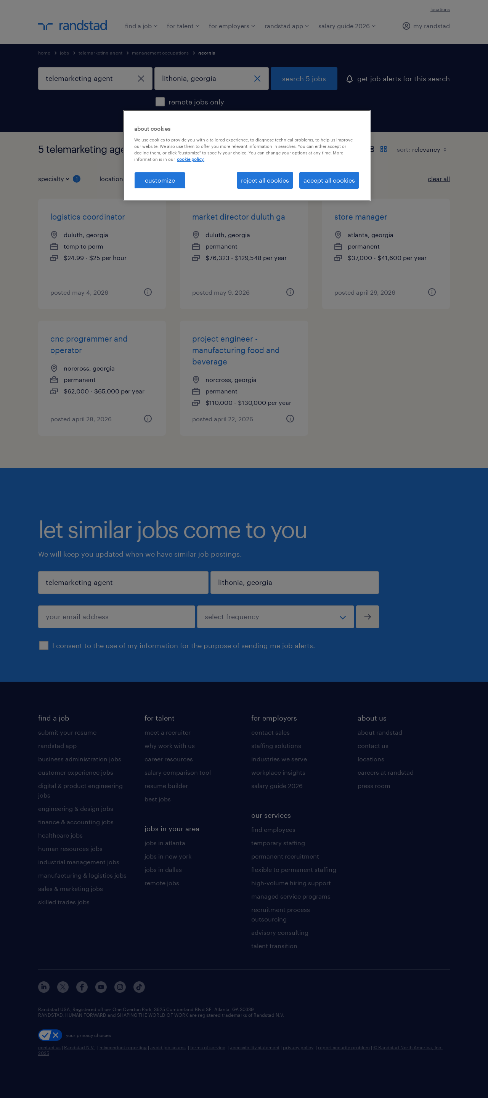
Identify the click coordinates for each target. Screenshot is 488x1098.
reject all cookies (265, 180)
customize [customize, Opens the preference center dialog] (160, 180)
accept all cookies (329, 180)
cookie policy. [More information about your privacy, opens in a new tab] (190, 159)
